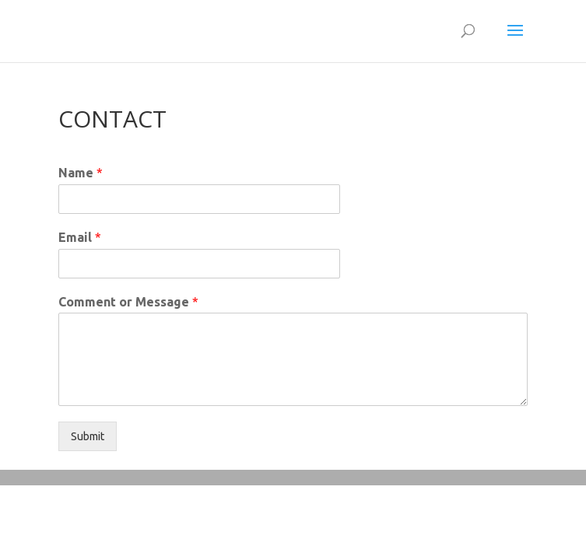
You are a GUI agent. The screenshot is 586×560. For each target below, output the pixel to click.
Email (79, 237)
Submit (87, 436)
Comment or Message (128, 302)
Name (80, 173)
